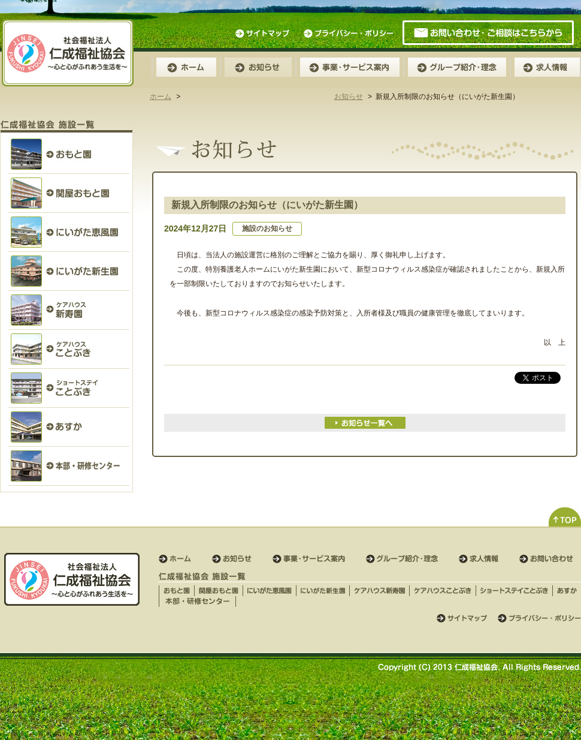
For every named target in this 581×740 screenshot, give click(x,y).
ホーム (160, 96)
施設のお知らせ (267, 228)
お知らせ (348, 96)
